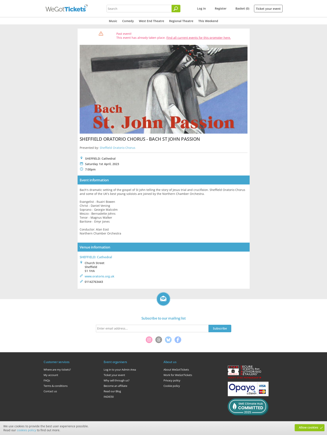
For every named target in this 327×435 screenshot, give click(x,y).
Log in (201, 8)
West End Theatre (151, 21)
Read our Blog (112, 391)
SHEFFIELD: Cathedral (96, 257)
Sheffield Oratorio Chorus (117, 148)
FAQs (47, 380)
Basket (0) (242, 8)
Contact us (50, 391)
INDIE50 (109, 397)
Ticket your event (268, 9)
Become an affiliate (115, 386)
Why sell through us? (117, 380)
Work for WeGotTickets (178, 375)
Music (113, 21)
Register (220, 8)
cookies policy (26, 430)
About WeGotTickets (176, 369)
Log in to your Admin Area (120, 369)
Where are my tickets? (57, 369)
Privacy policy (172, 380)
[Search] (176, 8)
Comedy (128, 21)
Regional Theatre (181, 21)
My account (51, 375)
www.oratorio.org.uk (99, 276)
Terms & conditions (56, 386)
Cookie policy (172, 386)
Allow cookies (308, 427)
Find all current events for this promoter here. (198, 38)
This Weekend (208, 21)
